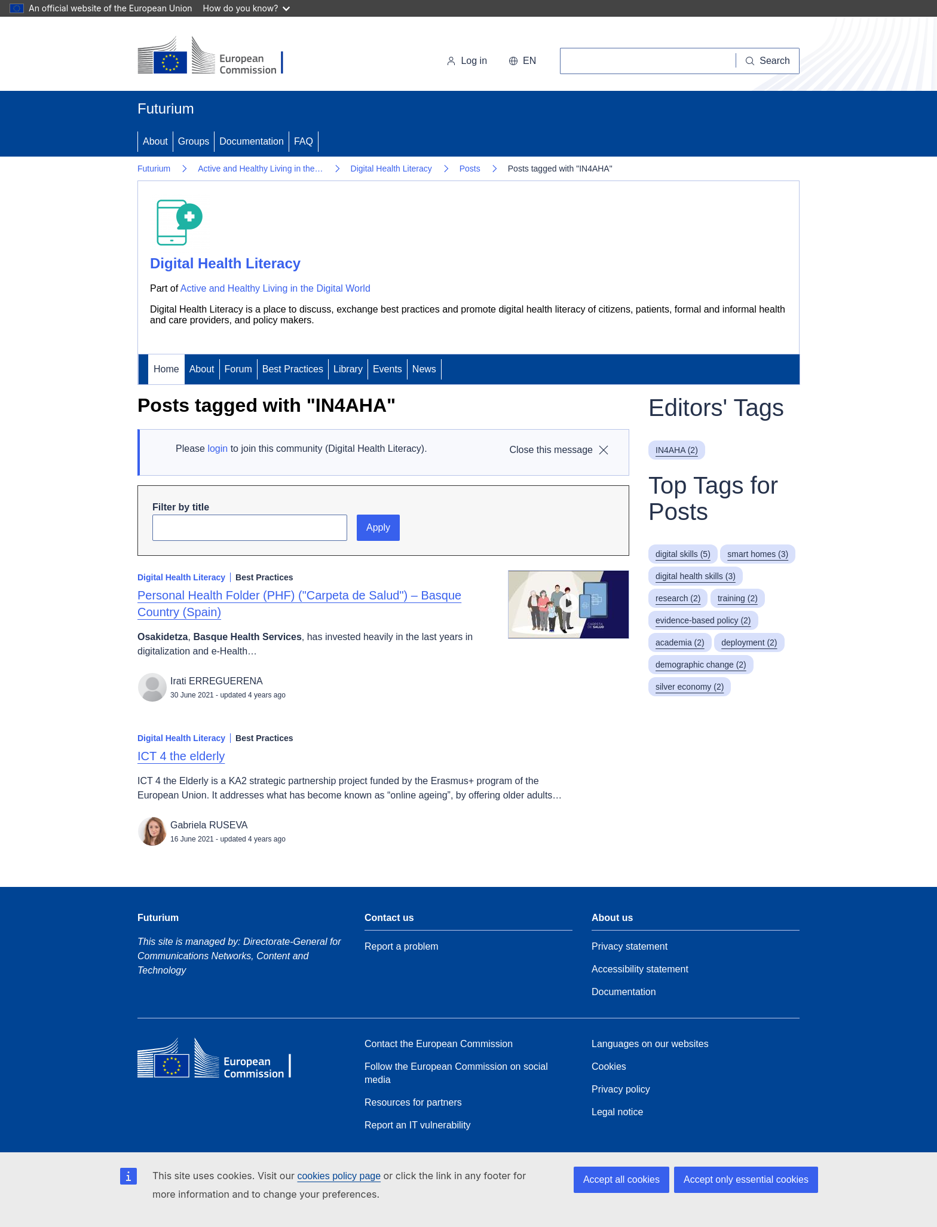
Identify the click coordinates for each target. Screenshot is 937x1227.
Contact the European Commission (439, 1044)
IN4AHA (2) (677, 450)
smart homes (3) (757, 554)
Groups (193, 141)
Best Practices (292, 369)
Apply (378, 527)
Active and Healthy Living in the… (260, 168)
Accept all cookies (621, 1179)
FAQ (303, 141)
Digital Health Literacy (391, 168)
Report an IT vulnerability (418, 1125)
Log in (466, 61)
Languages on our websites (650, 1044)
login (217, 448)
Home (166, 369)
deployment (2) (749, 642)
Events (387, 369)
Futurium (165, 108)
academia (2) (680, 642)
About (155, 141)
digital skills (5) (683, 554)
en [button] (522, 61)
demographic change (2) (701, 664)
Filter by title (180, 507)
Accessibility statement (640, 969)
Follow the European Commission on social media (456, 1073)
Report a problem (402, 946)
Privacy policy (621, 1089)
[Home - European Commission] (219, 56)
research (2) (678, 598)
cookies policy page (339, 1176)
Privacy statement (629, 946)
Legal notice (617, 1112)
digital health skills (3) (696, 576)
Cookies (609, 1066)
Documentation (251, 141)
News (424, 369)
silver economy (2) (690, 686)
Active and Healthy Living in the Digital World (275, 288)
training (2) (738, 598)
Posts (470, 168)
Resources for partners (413, 1102)
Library (348, 369)
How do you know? (246, 8)
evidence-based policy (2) (703, 620)
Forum (238, 369)
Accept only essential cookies (746, 1179)
